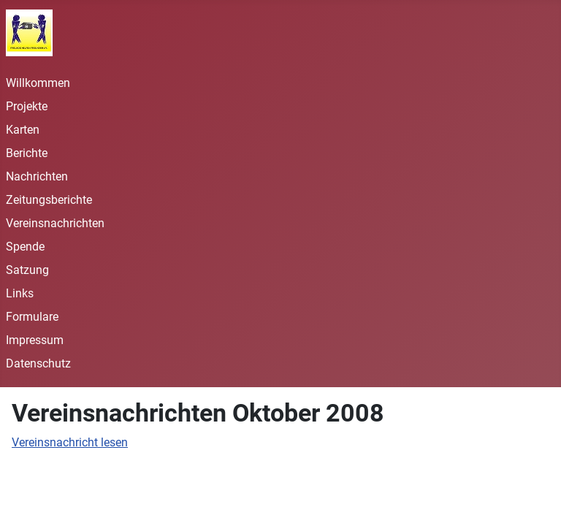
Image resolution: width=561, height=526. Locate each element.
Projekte (26, 106)
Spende (25, 247)
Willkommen (38, 83)
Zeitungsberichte (49, 200)
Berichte (26, 153)
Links (20, 293)
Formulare (32, 317)
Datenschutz (38, 363)
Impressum (35, 340)
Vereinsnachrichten (55, 223)
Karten (22, 130)
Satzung (27, 270)
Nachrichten (37, 176)
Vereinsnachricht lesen (70, 442)
